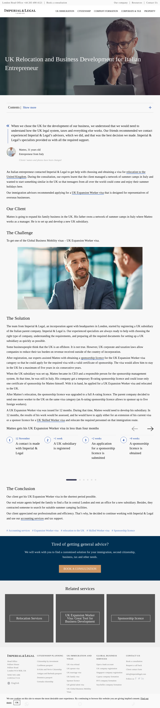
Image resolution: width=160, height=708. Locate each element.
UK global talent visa (75, 685)
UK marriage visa (74, 672)
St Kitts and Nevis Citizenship (49, 669)
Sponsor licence (73, 680)
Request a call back (134, 665)
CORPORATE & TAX (131, 11)
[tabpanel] (23, 453)
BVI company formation (106, 680)
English (13, 683)
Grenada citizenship (45, 681)
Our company (121, 3)
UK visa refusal (73, 664)
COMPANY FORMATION (106, 11)
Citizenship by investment (47, 661)
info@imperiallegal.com (136, 674)
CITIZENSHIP (84, 11)
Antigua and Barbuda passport (49, 673)
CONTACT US (13, 678)
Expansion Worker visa (45, 530)
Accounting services (18, 530)
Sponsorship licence (123, 530)
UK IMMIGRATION (64, 11)
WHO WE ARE (13, 675)
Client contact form (134, 669)
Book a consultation (57, 3)
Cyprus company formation (107, 676)
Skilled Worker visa (98, 530)
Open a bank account (104, 664)
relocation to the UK (72, 530)
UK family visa (73, 676)
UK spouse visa (73, 668)
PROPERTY (149, 11)
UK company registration (106, 668)
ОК (17, 702)
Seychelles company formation (109, 685)
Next (150, 429)
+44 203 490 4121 (22, 3)
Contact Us (152, 3)
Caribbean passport (45, 665)
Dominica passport (44, 677)
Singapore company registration (109, 672)
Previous (135, 429)
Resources (137, 3)
